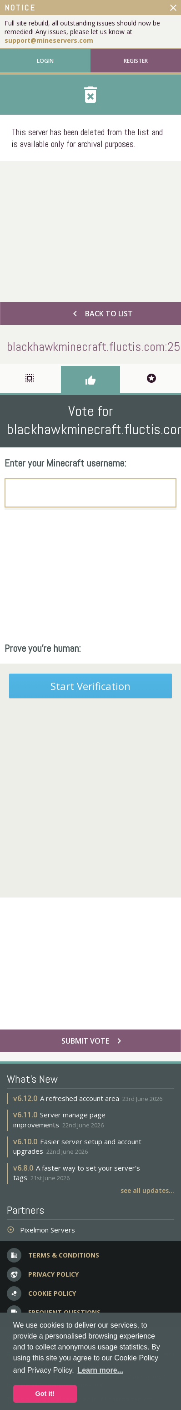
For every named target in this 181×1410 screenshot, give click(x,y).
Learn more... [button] (100, 1370)
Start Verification (90, 686)
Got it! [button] (45, 1393)
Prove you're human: (43, 648)
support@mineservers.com (49, 40)
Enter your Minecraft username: (65, 462)
